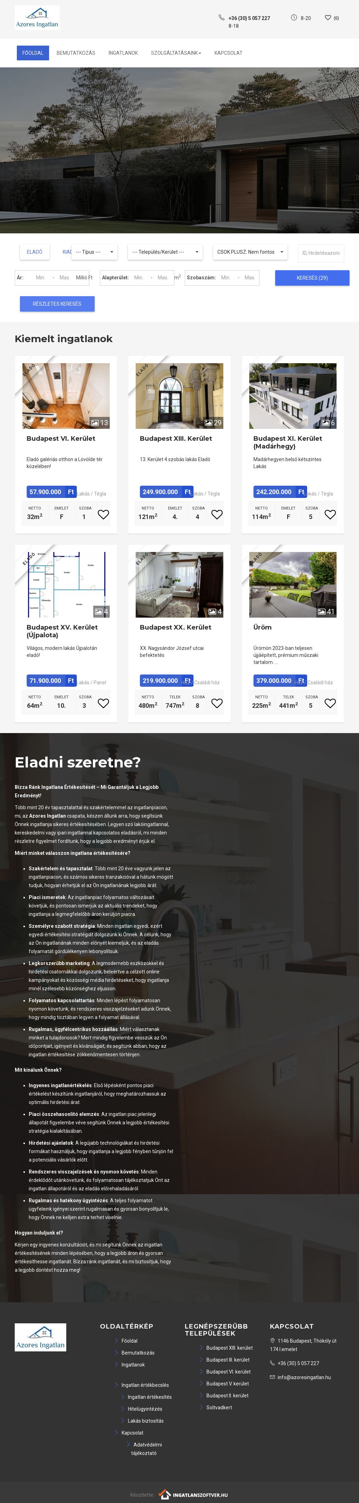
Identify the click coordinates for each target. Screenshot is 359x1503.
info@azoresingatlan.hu (300, 1377)
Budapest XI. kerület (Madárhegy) (287, 442)
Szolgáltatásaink (176, 53)
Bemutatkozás (76, 53)
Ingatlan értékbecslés (141, 1385)
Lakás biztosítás (142, 1421)
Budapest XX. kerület (175, 627)
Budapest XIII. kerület (176, 439)
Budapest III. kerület (224, 1360)
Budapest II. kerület (224, 1395)
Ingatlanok (123, 53)
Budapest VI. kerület (61, 439)
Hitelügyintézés (141, 1409)
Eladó (34, 252)
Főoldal (32, 53)
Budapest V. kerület (224, 1383)
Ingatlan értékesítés (146, 1397)
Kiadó (70, 252)
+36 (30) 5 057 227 (294, 1363)
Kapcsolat (229, 53)
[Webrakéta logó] (194, 1494)
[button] (95, 252)
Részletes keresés (57, 304)
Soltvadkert (215, 1407)
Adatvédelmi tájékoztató (144, 1449)
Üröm (262, 627)
